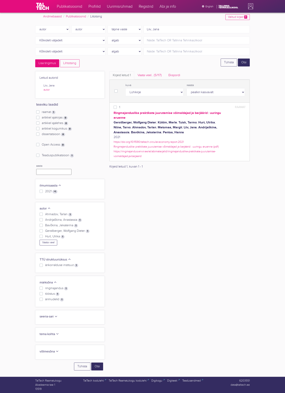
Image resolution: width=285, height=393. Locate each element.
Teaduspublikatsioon (58, 155)
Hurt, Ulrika (55, 237)
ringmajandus (56, 288)
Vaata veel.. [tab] (150, 75)
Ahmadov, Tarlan (58, 214)
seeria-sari (49, 316)
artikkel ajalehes (55, 123)
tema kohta (49, 334)
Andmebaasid (52, 16)
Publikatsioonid (76, 16)
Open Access (53, 145)
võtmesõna (49, 351)
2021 (51, 191)
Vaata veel (48, 242)
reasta (190, 85)
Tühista (229, 62)
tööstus (52, 294)
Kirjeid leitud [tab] (122, 75)
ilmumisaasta (50, 186)
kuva (128, 85)
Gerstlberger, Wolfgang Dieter (67, 231)
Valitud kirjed (237, 17)
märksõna (48, 282)
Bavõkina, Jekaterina (61, 225)
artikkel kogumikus (57, 129)
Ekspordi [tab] (174, 75)
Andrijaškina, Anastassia (63, 220)
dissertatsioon (53, 134)
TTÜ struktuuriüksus (55, 259)
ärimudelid (54, 299)
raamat (48, 112)
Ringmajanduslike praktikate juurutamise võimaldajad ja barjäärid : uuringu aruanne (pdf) (166, 146)
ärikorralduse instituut (61, 265)
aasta (39, 166)
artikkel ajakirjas (54, 118)
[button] (249, 6)
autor (47, 89)
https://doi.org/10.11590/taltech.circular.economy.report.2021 (149, 142)
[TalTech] (42, 6)
